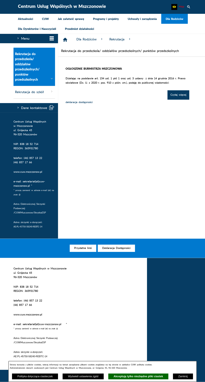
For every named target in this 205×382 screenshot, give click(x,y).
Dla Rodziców (89, 39)
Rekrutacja (120, 39)
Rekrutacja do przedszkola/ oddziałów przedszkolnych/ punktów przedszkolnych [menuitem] (34, 67)
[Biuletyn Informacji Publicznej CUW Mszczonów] (181, 7)
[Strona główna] (65, 39)
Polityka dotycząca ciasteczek (35, 376)
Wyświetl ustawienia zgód (83, 376)
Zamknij (183, 376)
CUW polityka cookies (141, 365)
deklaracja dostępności (79, 102)
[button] (174, 7)
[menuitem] (25, 19)
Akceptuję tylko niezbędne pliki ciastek (138, 376)
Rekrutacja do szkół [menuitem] (34, 92)
